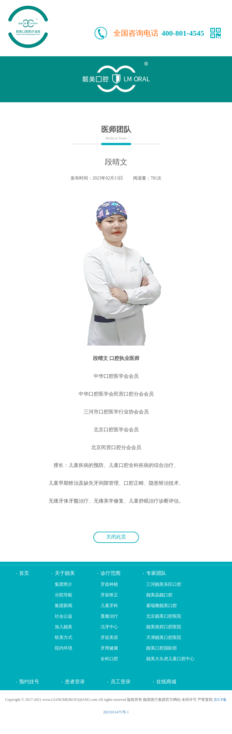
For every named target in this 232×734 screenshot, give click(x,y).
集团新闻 (63, 605)
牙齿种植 (109, 584)
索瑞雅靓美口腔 (161, 605)
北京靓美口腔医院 (163, 616)
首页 (24, 573)
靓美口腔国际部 (161, 648)
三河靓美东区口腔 (163, 584)
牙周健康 (109, 648)
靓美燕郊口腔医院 (163, 627)
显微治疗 (109, 616)
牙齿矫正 (109, 595)
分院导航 (63, 595)
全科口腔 (109, 658)
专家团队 (156, 573)
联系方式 (63, 637)
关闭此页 (116, 536)
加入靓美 (63, 627)
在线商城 (166, 681)
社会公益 (63, 616)
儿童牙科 (109, 605)
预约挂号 (29, 681)
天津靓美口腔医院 (163, 637)
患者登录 (75, 681)
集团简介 (63, 584)
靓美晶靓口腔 (159, 595)
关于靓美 (65, 573)
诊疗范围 (111, 573)
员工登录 (121, 681)
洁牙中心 (109, 627)
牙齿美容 (109, 637)
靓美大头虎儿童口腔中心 (170, 658)
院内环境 (63, 648)
